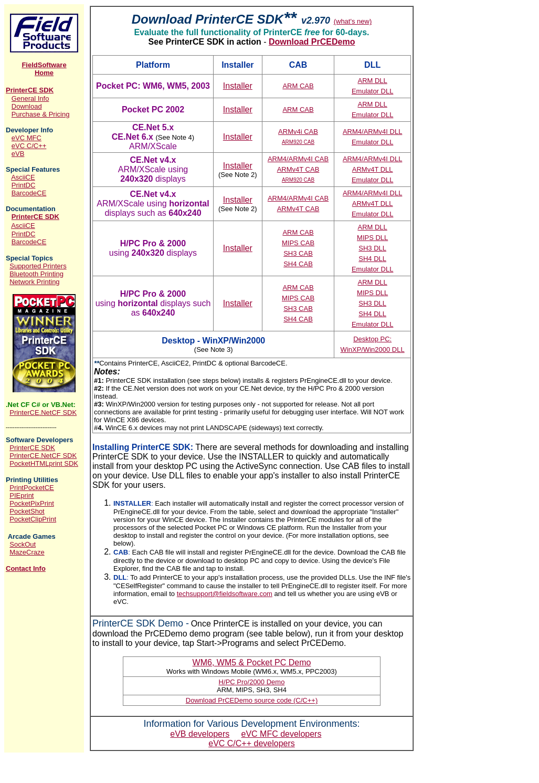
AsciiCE (23, 177)
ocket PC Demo (252, 662)
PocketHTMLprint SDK (43, 463)
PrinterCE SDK (30, 90)
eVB (18, 154)
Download (27, 106)
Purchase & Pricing (41, 114)
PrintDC (24, 185)
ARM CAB (297, 86)
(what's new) (353, 21)
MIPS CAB (298, 243)
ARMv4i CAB (298, 131)
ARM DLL (372, 81)
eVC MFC (26, 138)
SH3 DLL (372, 248)
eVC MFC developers (281, 733)
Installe (237, 85)
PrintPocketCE (31, 488)
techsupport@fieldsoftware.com (224, 594)
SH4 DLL (372, 259)
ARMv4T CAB (298, 169)
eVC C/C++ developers (251, 743)
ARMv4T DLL (372, 169)
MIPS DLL (372, 238)
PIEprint (21, 495)
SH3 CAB (298, 253)
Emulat (373, 91)
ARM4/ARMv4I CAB (298, 159)
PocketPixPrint (31, 503)
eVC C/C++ (29, 146)
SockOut (22, 544)
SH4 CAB (298, 264)
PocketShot (27, 511)
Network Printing (34, 282)
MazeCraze (26, 552)
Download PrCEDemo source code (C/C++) (252, 700)
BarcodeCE (29, 193)
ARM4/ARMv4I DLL (372, 131)
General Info (30, 98)
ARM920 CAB (298, 142)
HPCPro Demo (252, 682)
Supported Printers (37, 266)
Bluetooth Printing (36, 274)
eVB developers (199, 733)
